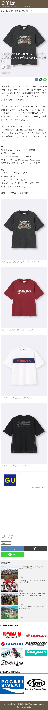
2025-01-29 (11, 66)
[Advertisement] (13, 500)
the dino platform (27, 707)
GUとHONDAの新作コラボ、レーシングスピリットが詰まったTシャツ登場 (23, 58)
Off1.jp (9, 68)
